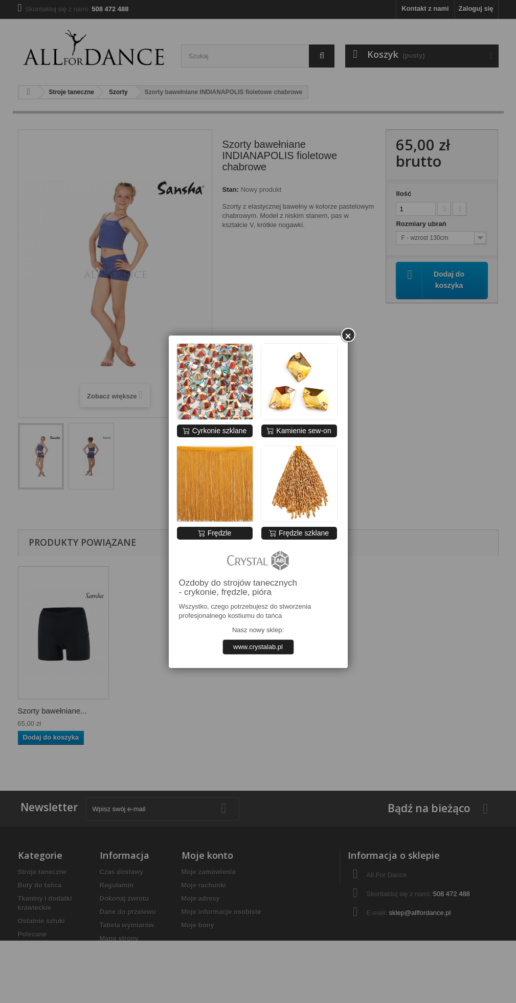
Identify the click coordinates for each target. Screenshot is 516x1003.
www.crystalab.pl (258, 647)
